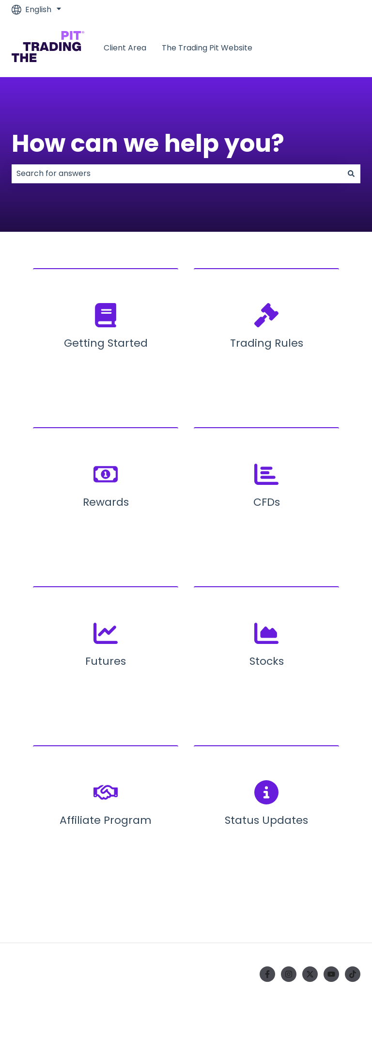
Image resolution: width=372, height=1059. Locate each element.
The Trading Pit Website (207, 48)
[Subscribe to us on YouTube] (331, 974)
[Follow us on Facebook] (267, 974)
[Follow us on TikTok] (352, 974)
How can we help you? (148, 143)
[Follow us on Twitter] (310, 974)
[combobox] (177, 173)
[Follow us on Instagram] (288, 974)
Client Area (125, 48)
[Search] (351, 173)
